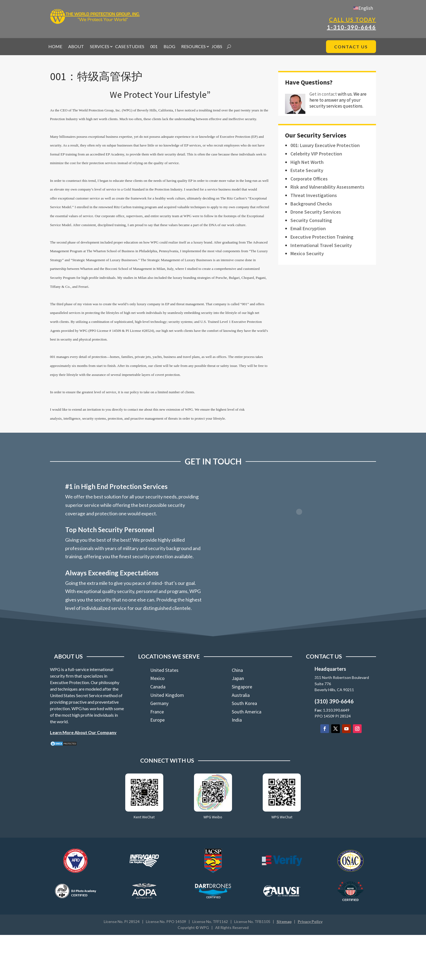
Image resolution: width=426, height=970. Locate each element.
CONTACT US (351, 46)
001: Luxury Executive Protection (325, 145)
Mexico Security (307, 253)
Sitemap (284, 921)
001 (154, 47)
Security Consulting (311, 220)
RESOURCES (193, 47)
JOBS (217, 47)
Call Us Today (352, 19)
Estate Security (306, 170)
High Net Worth (307, 162)
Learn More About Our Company (83, 732)
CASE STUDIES (129, 47)
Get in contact (323, 94)
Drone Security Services (315, 212)
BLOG (169, 47)
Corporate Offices (309, 179)
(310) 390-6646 (334, 701)
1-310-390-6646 (351, 27)
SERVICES (99, 47)
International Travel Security (321, 245)
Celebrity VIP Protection (316, 154)
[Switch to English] (363, 8)
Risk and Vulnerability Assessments (327, 187)
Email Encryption (308, 228)
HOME (55, 47)
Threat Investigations (313, 195)
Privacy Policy (310, 921)
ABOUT (76, 47)
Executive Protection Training (321, 237)
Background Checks (311, 204)
